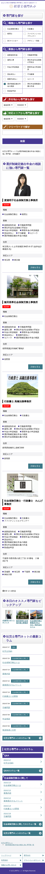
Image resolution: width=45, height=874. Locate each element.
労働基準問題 (30, 55)
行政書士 (29, 29)
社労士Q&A (7, 651)
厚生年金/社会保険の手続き (32, 61)
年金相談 (6, 719)
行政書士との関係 (10, 696)
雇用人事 (9, 60)
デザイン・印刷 (31, 41)
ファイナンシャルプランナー (32, 35)
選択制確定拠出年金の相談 (12, 85)
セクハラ (29, 79)
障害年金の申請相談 (32, 68)
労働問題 (6, 708)
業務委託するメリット (12, 685)
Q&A (13, 647)
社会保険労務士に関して (20, 658)
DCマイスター (11, 41)
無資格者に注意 (9, 730)
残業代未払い (10, 79)
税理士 (8, 34)
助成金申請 (10, 91)
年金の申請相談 (11, 67)
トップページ (6, 855)
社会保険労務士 (11, 29)
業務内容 (6, 674)
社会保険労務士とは (11, 663)
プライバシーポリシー (32, 860)
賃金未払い (10, 74)
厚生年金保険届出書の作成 (32, 85)
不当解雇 (29, 74)
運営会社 (27, 855)
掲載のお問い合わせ (8, 865)
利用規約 (4, 860)
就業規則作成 (10, 55)
